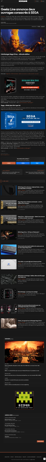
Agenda (31, 459)
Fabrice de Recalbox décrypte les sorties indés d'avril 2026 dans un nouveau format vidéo (22, 365)
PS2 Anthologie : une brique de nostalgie (28, 292)
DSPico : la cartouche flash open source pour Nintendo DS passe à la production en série (22, 370)
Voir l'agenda (40, 441)
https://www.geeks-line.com (5, 154)
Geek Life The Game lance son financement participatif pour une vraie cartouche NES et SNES (23, 375)
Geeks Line (3, 151)
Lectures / (3, 16)
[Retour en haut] (44, 459)
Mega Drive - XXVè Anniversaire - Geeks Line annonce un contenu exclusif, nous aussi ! (22, 73)
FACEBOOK (43, 26)
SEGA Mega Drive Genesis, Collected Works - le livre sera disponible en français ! (31, 187)
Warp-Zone (7, 436)
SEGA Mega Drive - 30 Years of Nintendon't (28, 232)
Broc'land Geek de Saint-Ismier (11, 431)
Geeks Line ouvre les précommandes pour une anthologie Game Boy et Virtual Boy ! (29, 306)
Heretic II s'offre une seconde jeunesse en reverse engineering (17, 384)
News (34, 459)
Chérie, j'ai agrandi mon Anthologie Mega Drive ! (30, 320)
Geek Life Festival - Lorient (10, 419)
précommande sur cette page (26, 102)
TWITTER (38, 26)
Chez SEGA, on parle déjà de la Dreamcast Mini (29, 261)
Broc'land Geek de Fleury (10, 425)
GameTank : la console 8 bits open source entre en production (17, 380)
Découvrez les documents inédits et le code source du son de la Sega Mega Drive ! (31, 246)
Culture (2, 6)
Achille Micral (3, 22)
